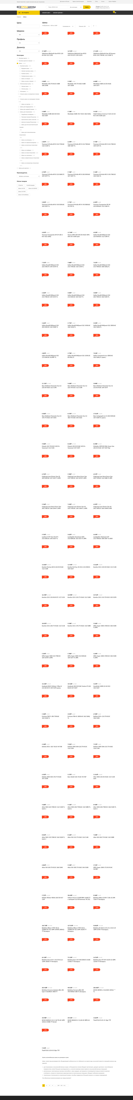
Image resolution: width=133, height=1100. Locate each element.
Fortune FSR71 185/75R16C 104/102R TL (50, 717)
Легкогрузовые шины (25, 84)
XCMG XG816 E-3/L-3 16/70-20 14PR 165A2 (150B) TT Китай (53, 1021)
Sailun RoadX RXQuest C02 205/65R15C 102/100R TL (50, 326)
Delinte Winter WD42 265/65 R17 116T (52, 898)
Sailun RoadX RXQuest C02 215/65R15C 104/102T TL (76, 296)
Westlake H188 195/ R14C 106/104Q (79, 114)
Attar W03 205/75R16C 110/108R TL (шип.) (79, 808)
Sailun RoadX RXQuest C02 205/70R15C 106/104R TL (101, 296)
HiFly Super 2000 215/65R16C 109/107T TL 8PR (77, 657)
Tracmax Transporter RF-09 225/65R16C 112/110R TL (101, 205)
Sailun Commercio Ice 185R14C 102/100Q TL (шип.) (103, 356)
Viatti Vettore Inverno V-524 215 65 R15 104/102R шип (104, 115)
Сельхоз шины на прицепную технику (29, 94)
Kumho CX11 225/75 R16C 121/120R (79, 597)
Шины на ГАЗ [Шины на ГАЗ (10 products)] (21, 188)
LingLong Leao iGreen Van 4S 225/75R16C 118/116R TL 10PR (77, 507)
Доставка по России (64, 1)
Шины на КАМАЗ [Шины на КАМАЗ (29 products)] (32, 188)
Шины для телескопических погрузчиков (27, 134)
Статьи (102, 1)
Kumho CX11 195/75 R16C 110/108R (79, 626)
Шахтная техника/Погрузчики (28, 122)
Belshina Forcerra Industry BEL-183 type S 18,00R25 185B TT (53, 991)
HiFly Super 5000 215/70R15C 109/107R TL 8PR (51, 657)
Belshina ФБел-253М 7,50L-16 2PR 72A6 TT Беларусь (104, 898)
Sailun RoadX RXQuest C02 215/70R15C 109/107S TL (50, 296)
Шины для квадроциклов (26, 107)
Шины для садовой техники (27, 109)
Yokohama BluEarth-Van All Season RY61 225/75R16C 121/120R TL (104, 54)
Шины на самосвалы (26, 155)
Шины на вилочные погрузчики (29, 145)
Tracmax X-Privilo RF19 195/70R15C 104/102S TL (104, 175)
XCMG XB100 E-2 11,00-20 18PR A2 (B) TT (79, 1021)
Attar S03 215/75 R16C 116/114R (78, 837)
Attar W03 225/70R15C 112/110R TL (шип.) (53, 808)
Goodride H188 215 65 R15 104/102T (101, 687)
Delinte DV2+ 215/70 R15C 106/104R (101, 717)
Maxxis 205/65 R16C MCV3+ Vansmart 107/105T (76, 447)
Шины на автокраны (26, 140)
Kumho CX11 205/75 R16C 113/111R (53, 626)
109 (58, 1085)
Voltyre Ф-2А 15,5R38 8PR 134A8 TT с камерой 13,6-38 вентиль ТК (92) (79, 898)
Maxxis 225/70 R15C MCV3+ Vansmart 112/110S (51, 447)
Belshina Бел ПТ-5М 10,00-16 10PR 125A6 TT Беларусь (104, 960)
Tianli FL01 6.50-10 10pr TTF (51, 1050)
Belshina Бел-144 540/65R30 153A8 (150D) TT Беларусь (79, 960)
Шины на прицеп (25, 78)
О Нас (96, 1)
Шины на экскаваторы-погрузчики (30, 163)
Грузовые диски (23, 58)
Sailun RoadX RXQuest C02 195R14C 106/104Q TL (79, 326)
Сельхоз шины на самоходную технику (30, 99)
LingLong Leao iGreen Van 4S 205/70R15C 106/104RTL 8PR (102, 507)
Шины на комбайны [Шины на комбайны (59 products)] (23, 194)
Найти (87, 7)
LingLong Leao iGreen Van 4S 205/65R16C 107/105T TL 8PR (51, 477)
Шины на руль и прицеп (27, 81)
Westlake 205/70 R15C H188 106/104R (51, 84)
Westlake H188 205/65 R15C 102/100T (51, 115)
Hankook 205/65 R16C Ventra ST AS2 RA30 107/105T (79, 687)
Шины (20, 63)
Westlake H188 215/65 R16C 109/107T (102, 84)
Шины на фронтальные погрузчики (30, 158)
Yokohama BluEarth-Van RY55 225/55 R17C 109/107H (77, 54)
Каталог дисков (57, 12)
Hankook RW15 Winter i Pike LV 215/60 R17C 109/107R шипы (52, 687)
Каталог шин (46, 12)
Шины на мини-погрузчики (28, 153)
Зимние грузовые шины (27, 71)
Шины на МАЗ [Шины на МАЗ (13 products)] (22, 191)
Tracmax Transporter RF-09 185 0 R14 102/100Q (52, 235)
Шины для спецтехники (26, 112)
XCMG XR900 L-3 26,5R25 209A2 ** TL (104, 991)
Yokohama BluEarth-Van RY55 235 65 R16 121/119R (52, 54)
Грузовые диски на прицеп (25, 61)
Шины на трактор (25, 104)
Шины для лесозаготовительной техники (28, 126)
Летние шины (24, 89)
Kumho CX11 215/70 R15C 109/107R (104, 597)
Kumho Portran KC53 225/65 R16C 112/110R (52, 568)
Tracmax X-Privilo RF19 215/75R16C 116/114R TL (53, 145)
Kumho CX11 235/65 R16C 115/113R (104, 567)
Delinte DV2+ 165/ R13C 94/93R (52, 747)
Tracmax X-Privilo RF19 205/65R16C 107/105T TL (79, 175)
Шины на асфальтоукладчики (28, 142)
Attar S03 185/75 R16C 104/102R (78, 867)
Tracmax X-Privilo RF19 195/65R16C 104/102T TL (53, 205)
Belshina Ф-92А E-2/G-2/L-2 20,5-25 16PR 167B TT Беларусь (104, 929)
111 (64, 1085)
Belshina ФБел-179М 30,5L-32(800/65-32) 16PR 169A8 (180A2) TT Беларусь (53, 929)
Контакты (89, 1)
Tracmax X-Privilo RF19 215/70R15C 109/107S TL (104, 145)
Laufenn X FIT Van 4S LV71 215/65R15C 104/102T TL (50, 538)
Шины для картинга (24, 168)
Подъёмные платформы (27, 114)
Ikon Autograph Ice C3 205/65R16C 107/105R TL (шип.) (104, 417)
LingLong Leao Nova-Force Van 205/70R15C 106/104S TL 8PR (51, 507)
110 (61, 1085)
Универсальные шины (27, 76)
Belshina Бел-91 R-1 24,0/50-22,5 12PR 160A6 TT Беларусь (52, 960)
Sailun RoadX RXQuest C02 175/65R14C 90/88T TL (50, 356)
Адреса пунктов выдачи (78, 1)
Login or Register (112, 1)
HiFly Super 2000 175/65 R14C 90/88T (102, 868)
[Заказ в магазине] (67, 26)
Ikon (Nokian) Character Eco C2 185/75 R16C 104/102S (77, 417)
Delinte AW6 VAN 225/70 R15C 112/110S (77, 747)
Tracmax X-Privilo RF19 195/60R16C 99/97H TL (79, 205)
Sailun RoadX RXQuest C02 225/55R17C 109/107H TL (50, 266)
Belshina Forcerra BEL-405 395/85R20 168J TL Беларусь (77, 991)
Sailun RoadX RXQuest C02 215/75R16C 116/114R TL (76, 266)
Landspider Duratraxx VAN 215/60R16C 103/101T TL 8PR (77, 538)
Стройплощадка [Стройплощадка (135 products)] (30, 185)
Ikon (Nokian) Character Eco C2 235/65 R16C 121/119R (51, 386)
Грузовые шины (24, 66)
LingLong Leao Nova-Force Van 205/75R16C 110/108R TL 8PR (103, 477)
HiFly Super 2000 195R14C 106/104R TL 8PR (104, 657)
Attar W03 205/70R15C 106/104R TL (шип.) (104, 808)
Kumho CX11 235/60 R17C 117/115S (53, 597)
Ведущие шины (25, 68)
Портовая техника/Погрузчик (28, 117)
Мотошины (23, 91)
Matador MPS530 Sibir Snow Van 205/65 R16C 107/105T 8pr (103, 447)
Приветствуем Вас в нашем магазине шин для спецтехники (30, 1)
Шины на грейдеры (26, 150)
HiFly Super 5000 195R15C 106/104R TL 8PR (104, 626)
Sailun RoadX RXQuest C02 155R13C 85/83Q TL (79, 356)
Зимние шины (24, 86)
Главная (19, 17)
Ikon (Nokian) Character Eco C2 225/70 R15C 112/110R (77, 386)
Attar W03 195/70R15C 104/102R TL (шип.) (53, 838)
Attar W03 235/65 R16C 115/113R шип (104, 778)
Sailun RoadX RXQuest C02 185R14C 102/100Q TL (104, 326)
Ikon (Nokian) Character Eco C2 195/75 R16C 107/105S (51, 417)
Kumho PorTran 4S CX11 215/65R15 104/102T (79, 568)
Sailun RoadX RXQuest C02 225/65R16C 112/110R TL (101, 235)
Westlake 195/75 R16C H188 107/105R (77, 84)
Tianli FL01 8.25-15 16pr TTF (102, 1020)
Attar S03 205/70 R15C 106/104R (52, 867)
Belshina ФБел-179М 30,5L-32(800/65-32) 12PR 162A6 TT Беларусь (77, 929)
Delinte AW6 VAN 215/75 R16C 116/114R (103, 747)
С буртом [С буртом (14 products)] (20, 185)
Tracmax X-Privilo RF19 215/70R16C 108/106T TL (79, 145)
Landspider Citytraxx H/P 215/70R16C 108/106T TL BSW (103, 538)
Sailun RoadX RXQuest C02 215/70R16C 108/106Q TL (101, 266)
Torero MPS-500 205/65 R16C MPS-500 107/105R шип (79, 235)
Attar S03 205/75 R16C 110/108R (103, 837)
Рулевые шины (25, 73)
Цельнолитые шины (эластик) (28, 119)
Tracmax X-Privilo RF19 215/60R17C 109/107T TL (53, 175)
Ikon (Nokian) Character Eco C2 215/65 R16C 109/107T (103, 386)
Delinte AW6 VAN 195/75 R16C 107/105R (51, 778)
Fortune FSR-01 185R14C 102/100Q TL (79, 717)
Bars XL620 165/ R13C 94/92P (77, 777)
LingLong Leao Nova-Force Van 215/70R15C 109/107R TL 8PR (77, 477)
